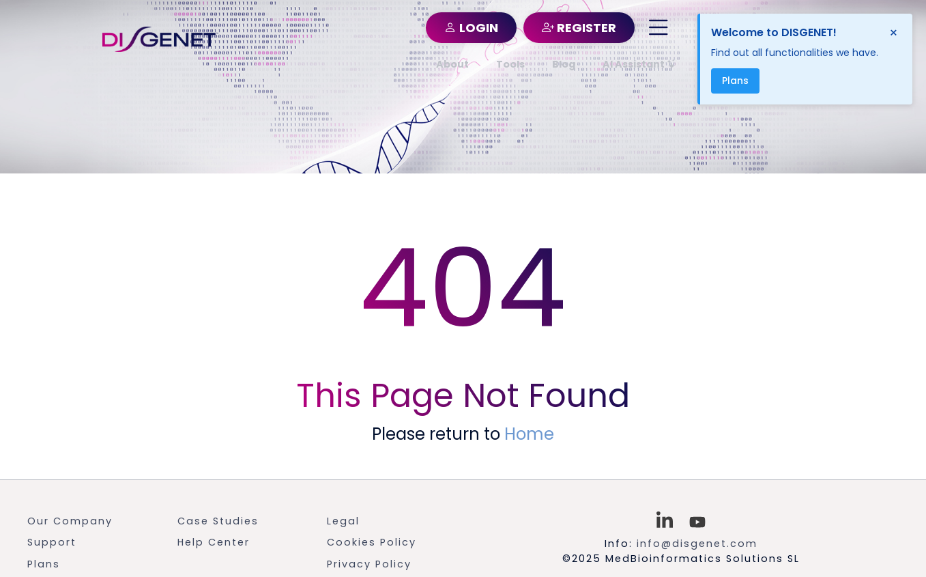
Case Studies (218, 521)
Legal (343, 521)
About (452, 64)
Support (51, 542)
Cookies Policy (371, 542)
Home (529, 434)
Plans (43, 564)
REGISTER (579, 27)
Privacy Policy (369, 564)
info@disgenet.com (697, 543)
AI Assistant (639, 64)
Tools (510, 64)
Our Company (70, 521)
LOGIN (471, 27)
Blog (563, 64)
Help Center (213, 542)
